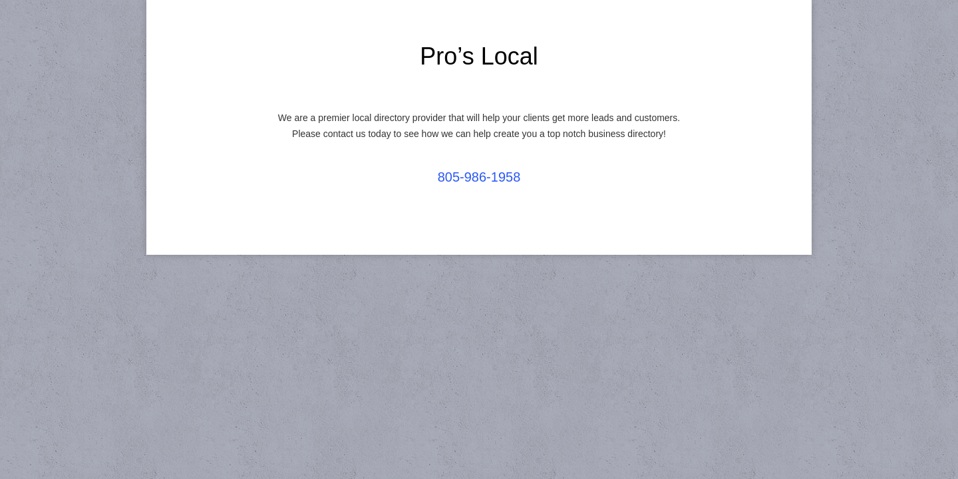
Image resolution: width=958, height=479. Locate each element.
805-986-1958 (479, 177)
